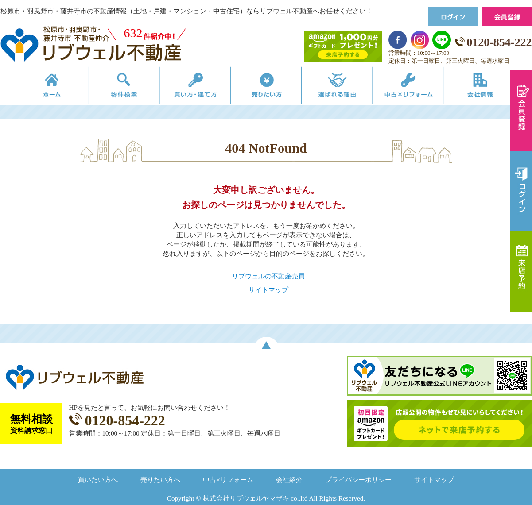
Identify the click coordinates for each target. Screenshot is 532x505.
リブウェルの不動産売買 (268, 276)
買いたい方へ (98, 479)
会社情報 (494, 87)
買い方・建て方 (190, 87)
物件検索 (114, 87)
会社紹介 (289, 479)
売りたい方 (266, 87)
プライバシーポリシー (358, 479)
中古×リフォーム (418, 87)
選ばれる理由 (342, 87)
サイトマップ (268, 289)
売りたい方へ (160, 479)
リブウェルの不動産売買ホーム (38, 87)
